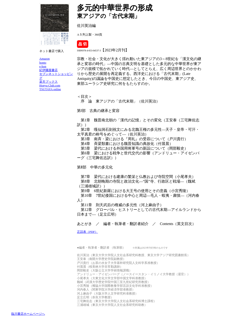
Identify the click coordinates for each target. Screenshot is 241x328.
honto (42, 62)
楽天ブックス (48, 81)
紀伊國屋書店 (48, 70)
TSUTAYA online (50, 89)
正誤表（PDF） (87, 232)
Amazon (44, 58)
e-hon (42, 66)
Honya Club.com (49, 85)
